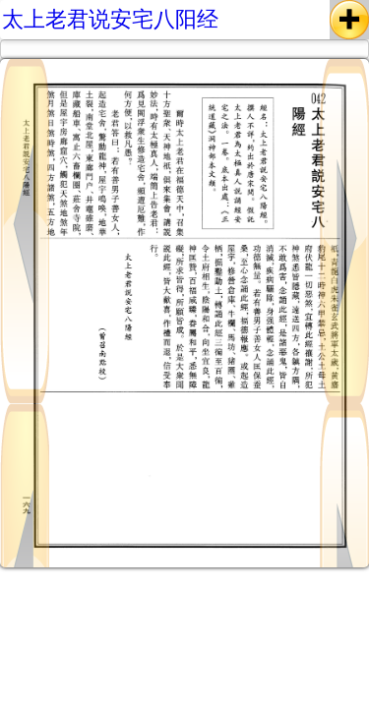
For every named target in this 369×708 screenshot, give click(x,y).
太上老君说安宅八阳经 (110, 19)
